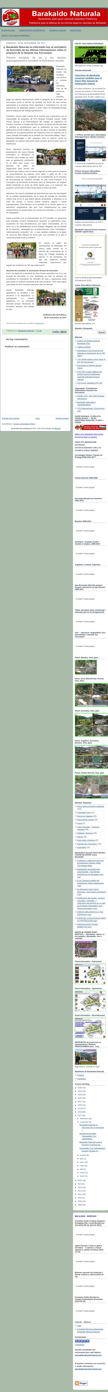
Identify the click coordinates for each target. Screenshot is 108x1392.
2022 (80, 1098)
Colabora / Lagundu (57, 30)
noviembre (84, 1122)
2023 (80, 1095)
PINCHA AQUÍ (39, 323)
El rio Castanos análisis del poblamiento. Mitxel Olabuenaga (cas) (90, 883)
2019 (80, 1108)
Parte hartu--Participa (86, 840)
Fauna (79, 823)
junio (82, 1162)
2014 (80, 1187)
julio (82, 1159)
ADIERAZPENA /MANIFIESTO (32, 30)
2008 (80, 1205)
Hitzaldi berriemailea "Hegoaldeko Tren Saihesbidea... (88, 1136)
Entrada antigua (62, 418)
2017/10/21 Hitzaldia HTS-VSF (89, 383)
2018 (80, 1112)
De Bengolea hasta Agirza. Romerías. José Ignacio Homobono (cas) (91, 891)
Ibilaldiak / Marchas (85, 833)
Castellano (81, 1079)
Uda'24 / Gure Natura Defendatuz (15, 35)
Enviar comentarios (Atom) (24, 424)
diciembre (84, 1119)
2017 (80, 1115)
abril (82, 1169)
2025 (80, 1088)
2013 (80, 1191)
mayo (82, 1166)
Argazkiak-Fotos (83, 813)
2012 (80, 1194)
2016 (80, 1180)
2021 (80, 1102)
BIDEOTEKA (75, 30)
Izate (79, 1326)
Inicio (37, 418)
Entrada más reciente (10, 418)
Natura (80, 837)
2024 (80, 1091)
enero (82, 1176)
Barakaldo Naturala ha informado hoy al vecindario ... (92, 1127)
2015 (80, 1184)
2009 (80, 1201)
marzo (83, 1173)
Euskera (80, 1075)
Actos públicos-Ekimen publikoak (90, 806)
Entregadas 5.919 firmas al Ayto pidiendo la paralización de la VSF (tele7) (91, 353)
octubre (83, 1155)
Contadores (79, 1345)
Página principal (8, 30)
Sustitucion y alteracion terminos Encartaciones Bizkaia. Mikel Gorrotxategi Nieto (90, 863)
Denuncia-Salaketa (85, 816)
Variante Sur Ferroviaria (87, 844)
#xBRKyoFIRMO (84, 347)
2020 (80, 1105)
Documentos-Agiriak (85, 820)
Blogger (57, 428)
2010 (80, 1198)
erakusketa (81, 847)
